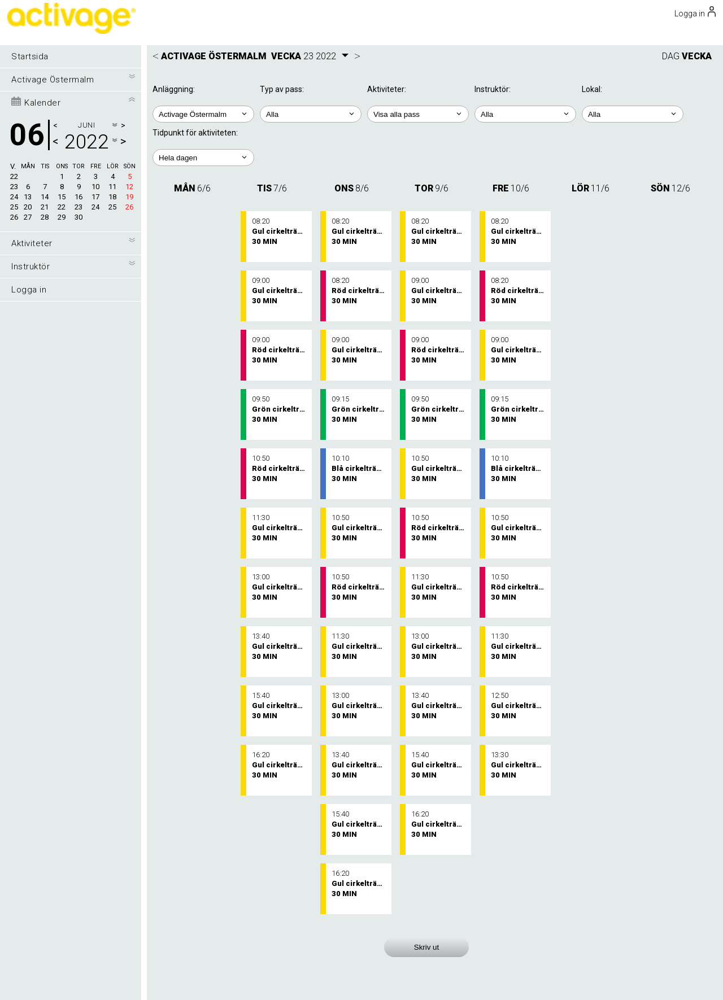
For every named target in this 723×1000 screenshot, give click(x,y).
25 (14, 207)
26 (14, 217)
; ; (311, 114)
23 (14, 186)
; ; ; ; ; (203, 157)
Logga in (28, 290)
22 (14, 176)
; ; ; (632, 114)
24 (14, 197)
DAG (671, 56)
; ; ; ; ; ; (418, 114)
